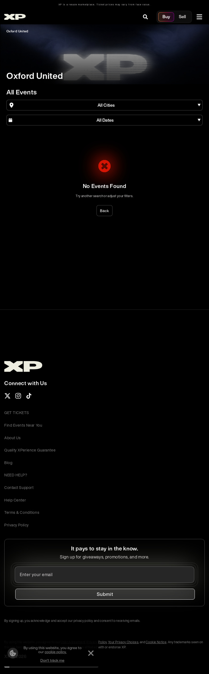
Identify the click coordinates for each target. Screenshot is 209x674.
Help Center (15, 500)
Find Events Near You (23, 425)
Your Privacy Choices (123, 642)
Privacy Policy (16, 525)
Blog (8, 462)
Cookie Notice (156, 642)
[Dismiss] (91, 653)
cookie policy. (56, 651)
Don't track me (52, 660)
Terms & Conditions (21, 512)
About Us (12, 438)
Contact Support (18, 487)
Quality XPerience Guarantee (30, 450)
